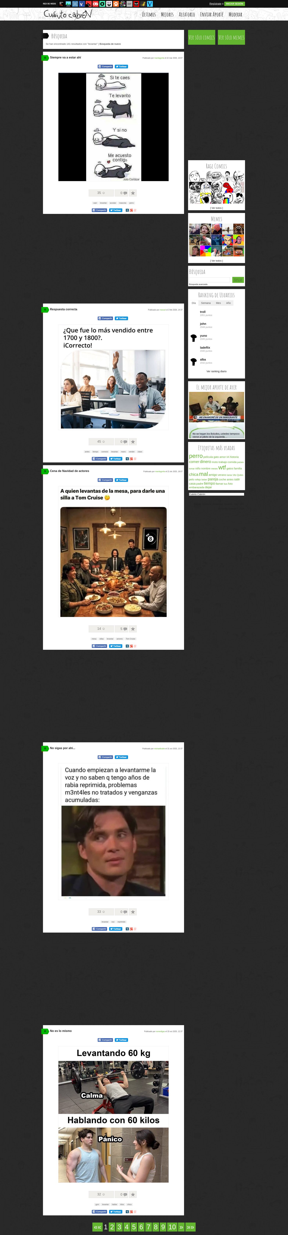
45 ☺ (101, 441)
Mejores (167, 14)
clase (140, 452)
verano (222, 474)
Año (228, 303)
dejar (208, 487)
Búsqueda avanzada (198, 284)
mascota (122, 203)
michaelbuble (159, 749)
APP (242, 504)
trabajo (223, 462)
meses (214, 468)
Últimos (149, 14)
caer (95, 203)
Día (194, 303)
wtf (222, 467)
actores (120, 639)
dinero (205, 461)
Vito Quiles (238, 475)
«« (97, 1227)
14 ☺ (101, 629)
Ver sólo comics (202, 37)
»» (190, 1227)
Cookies (228, 504)
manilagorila (159, 58)
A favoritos (133, 193)
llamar (219, 483)
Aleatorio (187, 14)
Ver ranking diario (217, 371)
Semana (206, 303)
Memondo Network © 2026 (231, 508)
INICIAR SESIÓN (234, 4)
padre (199, 483)
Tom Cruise (130, 639)
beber (204, 479)
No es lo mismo (61, 1030)
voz (112, 922)
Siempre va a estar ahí (65, 57)
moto (215, 462)
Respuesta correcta (63, 309)
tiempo (95, 452)
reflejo (198, 479)
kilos (122, 1204)
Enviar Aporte (211, 14)
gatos (229, 468)
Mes (218, 303)
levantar (103, 203)
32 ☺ (101, 1194)
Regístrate (215, 3)
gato (216, 456)
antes (87, 452)
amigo (213, 475)
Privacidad (218, 504)
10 (172, 1227)
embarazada (196, 487)
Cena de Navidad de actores (69, 471)
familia (238, 468)
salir (237, 479)
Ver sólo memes (231, 37)
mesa (94, 639)
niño (197, 468)
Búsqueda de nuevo (110, 44)
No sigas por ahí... (62, 748)
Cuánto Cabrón (197, 494)
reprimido (121, 922)
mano (123, 452)
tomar (192, 468)
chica (129, 1204)
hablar (114, 1204)
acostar (113, 203)
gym (97, 1204)
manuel (163, 310)
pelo (191, 479)
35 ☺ (101, 193)
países (240, 462)
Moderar (235, 14)
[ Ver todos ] (216, 208)
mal (203, 474)
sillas (102, 639)
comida (232, 462)
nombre (205, 468)
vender (132, 452)
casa (192, 483)
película (208, 456)
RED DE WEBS (49, 4)
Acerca (196, 504)
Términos (206, 504)
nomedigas (160, 1031)
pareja (213, 479)
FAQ (236, 504)
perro (131, 203)
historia (234, 456)
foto (230, 483)
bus (225, 484)
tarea (229, 475)
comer (194, 462)
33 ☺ (101, 912)
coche (222, 479)
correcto (104, 452)
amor (222, 456)
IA (227, 456)
